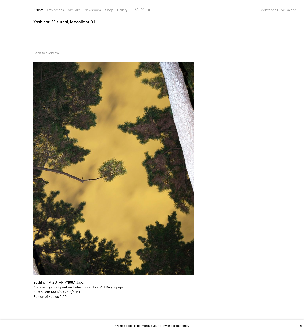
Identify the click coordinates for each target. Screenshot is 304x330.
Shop (109, 9)
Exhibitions (55, 9)
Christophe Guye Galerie (277, 9)
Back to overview (46, 52)
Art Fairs (74, 9)
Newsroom (92, 9)
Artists (38, 9)
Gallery (122, 9)
